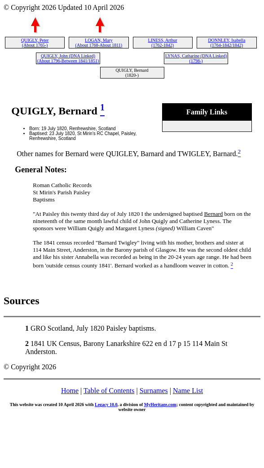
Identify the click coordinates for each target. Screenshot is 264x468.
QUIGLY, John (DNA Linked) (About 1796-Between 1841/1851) (68, 58)
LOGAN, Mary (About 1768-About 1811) (99, 43)
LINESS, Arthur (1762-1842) (162, 43)
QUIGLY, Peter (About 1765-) (35, 43)
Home (70, 390)
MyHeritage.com (160, 404)
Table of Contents (109, 390)
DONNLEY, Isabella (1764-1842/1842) (226, 43)
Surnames (154, 390)
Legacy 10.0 (106, 404)
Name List (188, 390)
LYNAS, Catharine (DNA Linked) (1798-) (196, 58)
